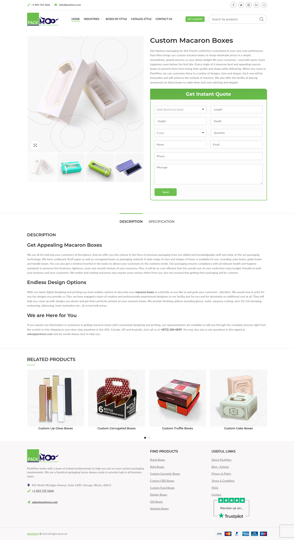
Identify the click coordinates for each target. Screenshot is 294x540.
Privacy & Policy (221, 473)
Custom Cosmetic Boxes (165, 473)
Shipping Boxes (159, 508)
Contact (216, 494)
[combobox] (180, 109)
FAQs (214, 487)
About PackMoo (221, 459)
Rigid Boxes (157, 466)
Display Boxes (158, 494)
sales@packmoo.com (40, 334)
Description (131, 222)
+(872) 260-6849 (171, 329)
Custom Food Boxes (162, 487)
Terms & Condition (222, 480)
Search (262, 19)
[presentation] (180, 203)
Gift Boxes (156, 501)
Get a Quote (195, 19)
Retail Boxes (157, 459)
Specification (161, 222)
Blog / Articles (220, 466)
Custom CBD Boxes (162, 480)
